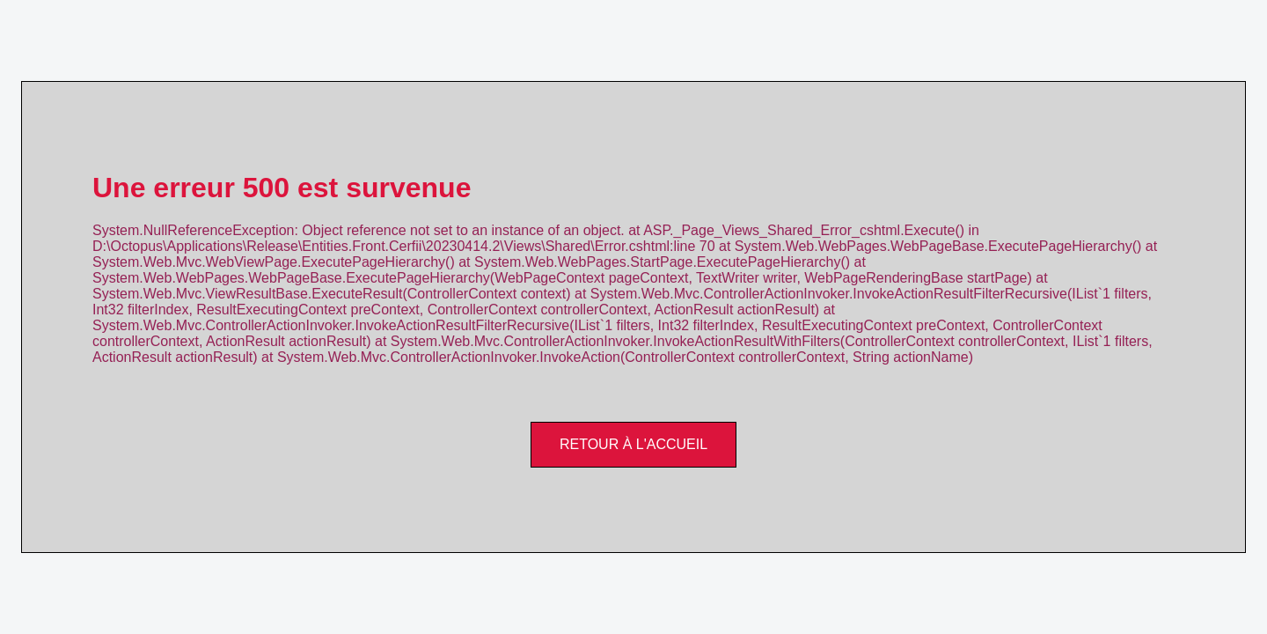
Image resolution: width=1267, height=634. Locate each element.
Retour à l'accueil (633, 444)
